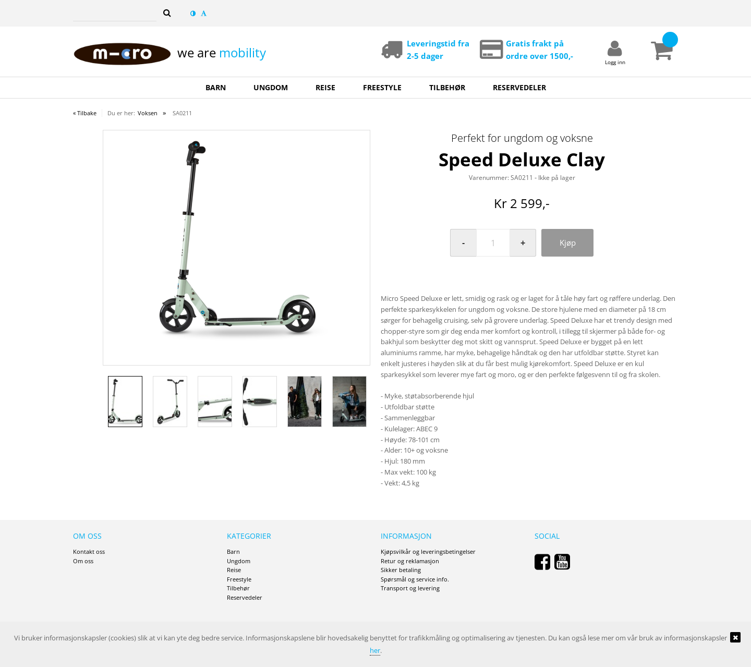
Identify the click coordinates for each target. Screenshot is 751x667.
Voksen (148, 113)
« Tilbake (84, 113)
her (375, 650)
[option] (236, 238)
